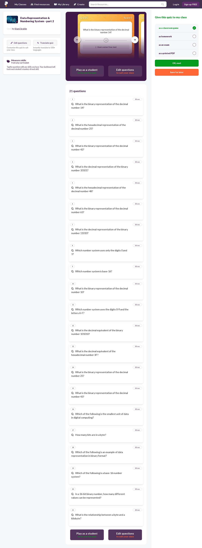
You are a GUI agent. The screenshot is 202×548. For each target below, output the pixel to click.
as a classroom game (177, 28)
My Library (61, 4)
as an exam (177, 44)
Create (79, 4)
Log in (176, 4)
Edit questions (19, 43)
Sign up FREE (190, 4)
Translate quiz (45, 43)
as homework (177, 36)
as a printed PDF (177, 53)
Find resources (40, 4)
